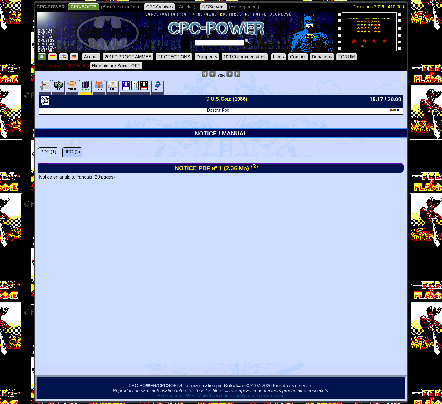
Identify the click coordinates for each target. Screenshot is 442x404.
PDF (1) (48, 152)
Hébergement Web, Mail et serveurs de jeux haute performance (221, 395)
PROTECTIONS (174, 56)
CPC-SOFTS (83, 7)
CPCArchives (159, 7)
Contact (298, 56)
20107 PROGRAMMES (128, 56)
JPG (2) (72, 152)
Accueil (91, 56)
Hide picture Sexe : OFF (116, 65)
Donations (322, 56)
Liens (278, 56)
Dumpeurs (206, 56)
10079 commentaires (245, 56)
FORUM (346, 56)
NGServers (213, 7)
